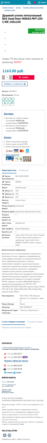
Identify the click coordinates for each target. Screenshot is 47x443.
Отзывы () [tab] (23, 170)
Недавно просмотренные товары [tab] (16, 327)
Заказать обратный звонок (16, 360)
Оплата (7, 137)
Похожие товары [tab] (34, 321)
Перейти (5, 435)
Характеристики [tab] (9, 170)
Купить (23, 77)
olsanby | (10, 373)
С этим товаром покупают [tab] (13, 321)
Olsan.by (7, 2)
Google (22, 424)
